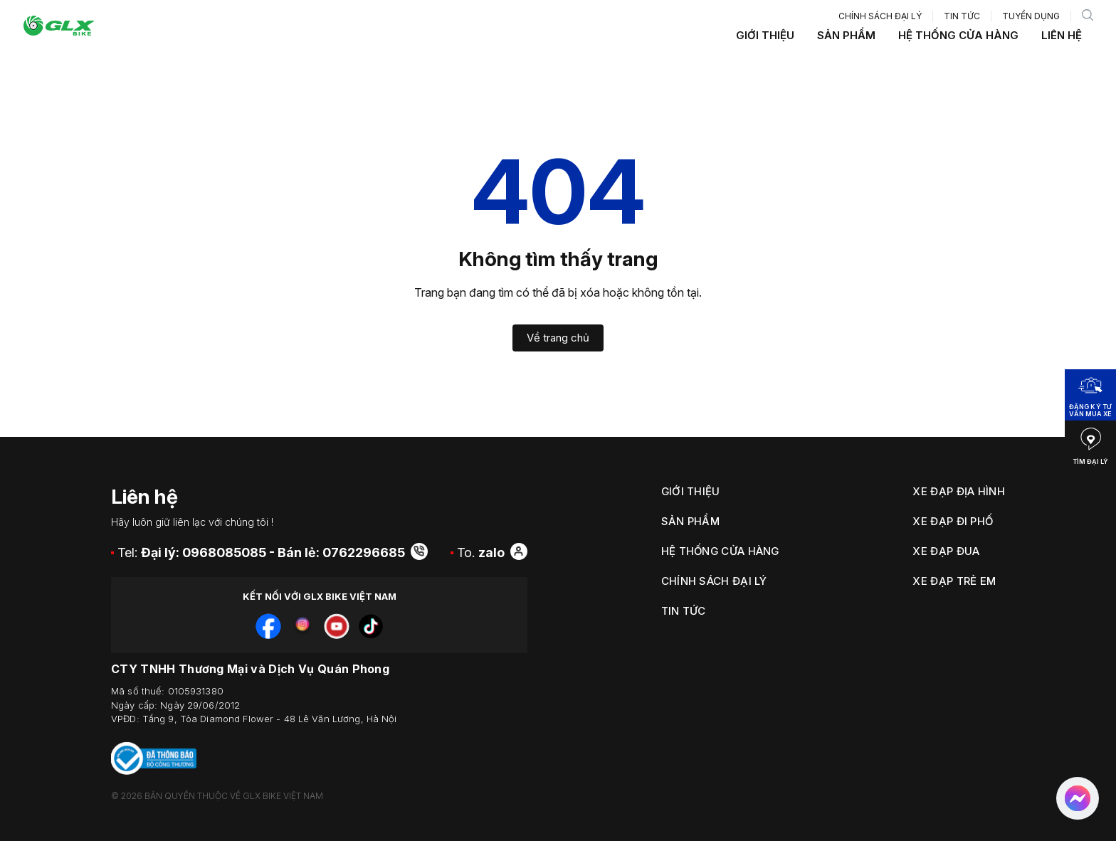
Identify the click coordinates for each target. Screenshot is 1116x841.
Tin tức (962, 16)
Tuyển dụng (1031, 16)
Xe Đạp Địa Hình (958, 491)
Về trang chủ (558, 337)
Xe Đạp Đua (945, 551)
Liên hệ (1061, 35)
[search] (1087, 16)
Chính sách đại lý (880, 16)
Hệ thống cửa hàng (958, 35)
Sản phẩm (846, 35)
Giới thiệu (765, 35)
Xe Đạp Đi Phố (952, 521)
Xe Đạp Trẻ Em (954, 581)
